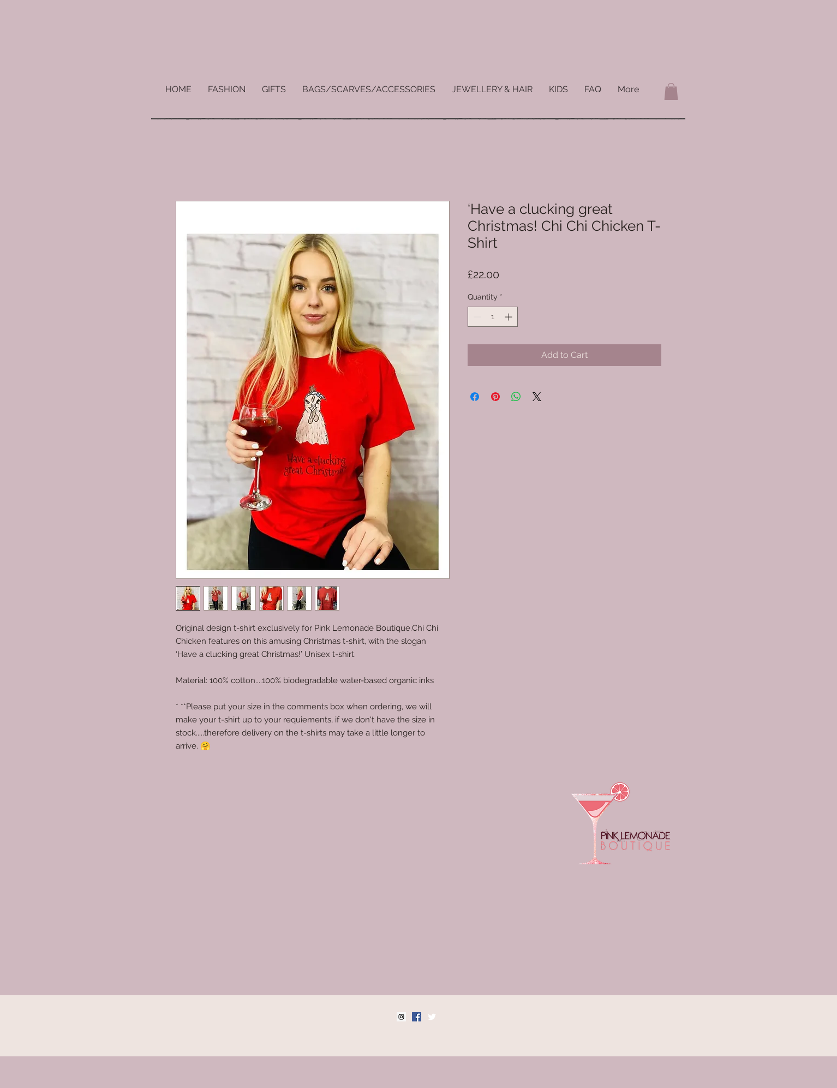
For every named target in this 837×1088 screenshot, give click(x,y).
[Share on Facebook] (474, 396)
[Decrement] (476, 316)
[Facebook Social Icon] (416, 1016)
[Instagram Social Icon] (401, 1016)
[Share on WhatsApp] (516, 396)
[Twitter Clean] (432, 1016)
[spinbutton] (493, 316)
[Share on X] (536, 396)
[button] (671, 91)
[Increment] (509, 316)
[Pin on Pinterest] (495, 396)
